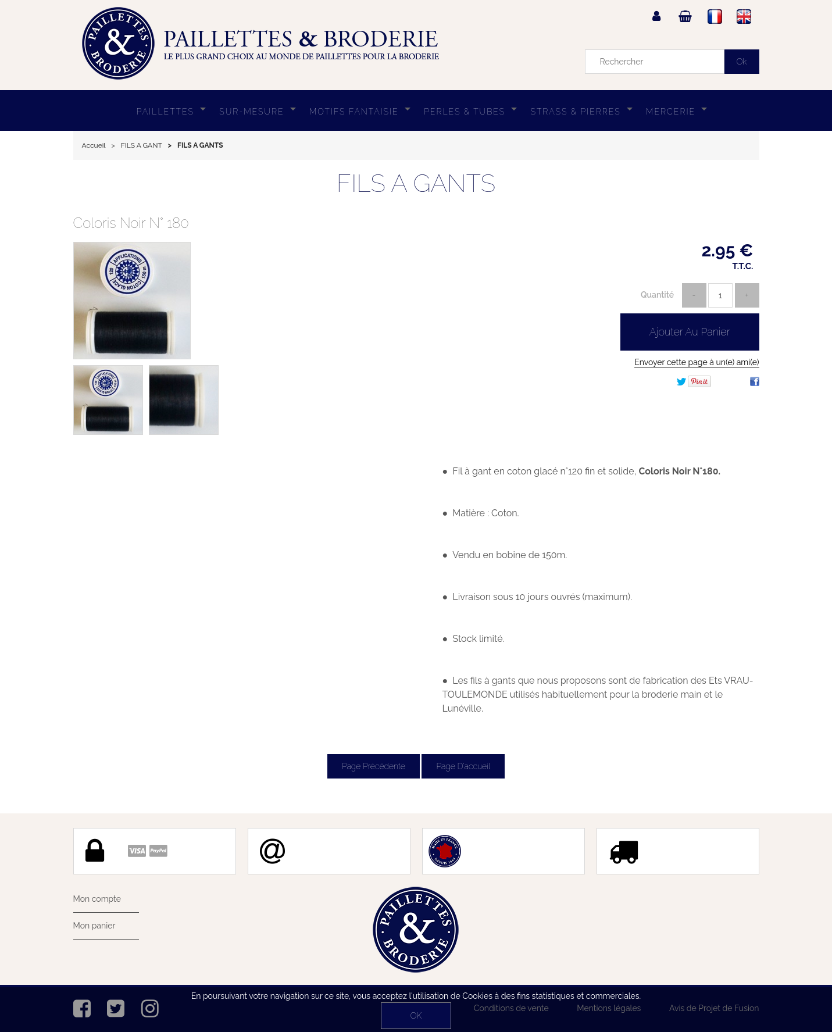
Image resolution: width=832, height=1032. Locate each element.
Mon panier (94, 925)
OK (416, 1015)
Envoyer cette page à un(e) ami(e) (696, 362)
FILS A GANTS (416, 183)
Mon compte (97, 899)
